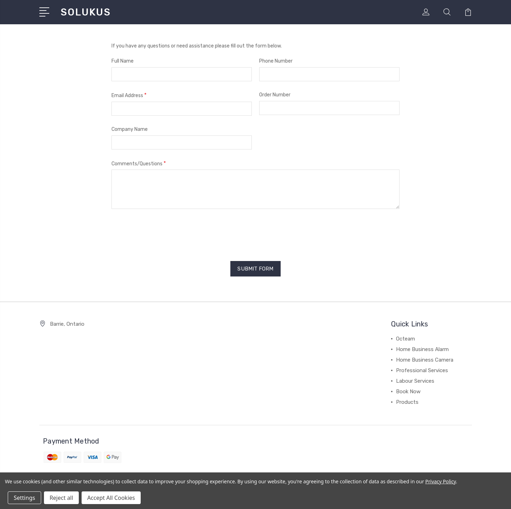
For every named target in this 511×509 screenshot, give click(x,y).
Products (407, 402)
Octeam (405, 339)
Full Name (122, 61)
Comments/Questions (138, 163)
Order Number (274, 95)
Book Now (408, 391)
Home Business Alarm (422, 349)
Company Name (129, 129)
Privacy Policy (440, 481)
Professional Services (422, 370)
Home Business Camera (424, 360)
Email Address (129, 95)
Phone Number (276, 61)
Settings (24, 498)
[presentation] (164, 232)
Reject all (61, 498)
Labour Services (415, 381)
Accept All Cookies (111, 498)
